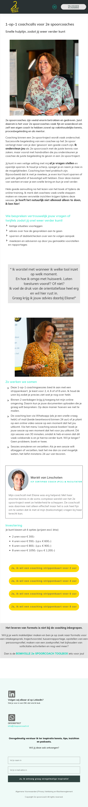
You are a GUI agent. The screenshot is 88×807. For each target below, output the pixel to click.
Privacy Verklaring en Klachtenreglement (55, 791)
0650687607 (14, 723)
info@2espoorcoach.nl (18, 726)
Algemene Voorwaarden (26, 791)
